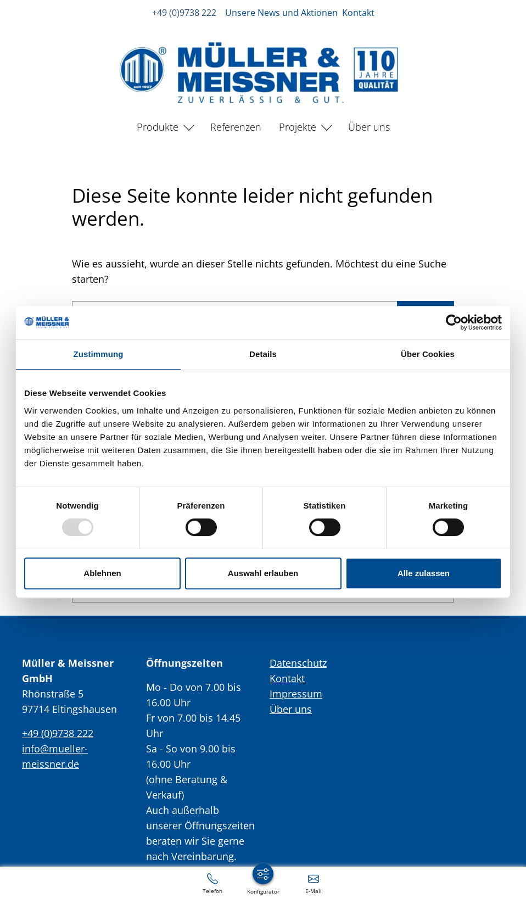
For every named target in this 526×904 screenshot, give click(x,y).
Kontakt (358, 13)
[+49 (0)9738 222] (212, 883)
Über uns (369, 126)
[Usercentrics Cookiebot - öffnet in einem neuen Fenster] (454, 322)
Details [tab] (263, 354)
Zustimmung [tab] (99, 354)
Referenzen (235, 126)
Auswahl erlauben (263, 573)
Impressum (296, 693)
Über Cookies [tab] (428, 354)
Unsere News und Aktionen (281, 13)
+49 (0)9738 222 (184, 13)
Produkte (157, 126)
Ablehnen (102, 573)
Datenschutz (298, 662)
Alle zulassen (424, 573)
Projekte (297, 126)
